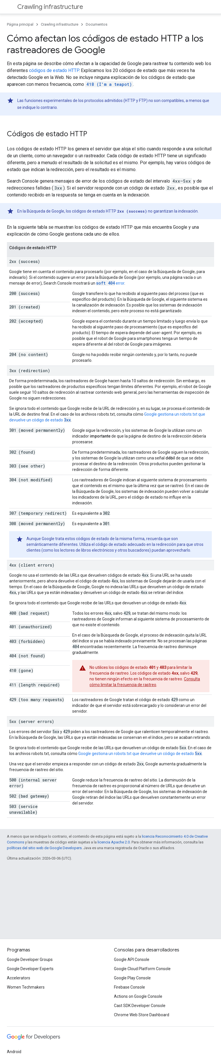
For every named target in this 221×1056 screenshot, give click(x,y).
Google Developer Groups (30, 959)
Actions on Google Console (138, 996)
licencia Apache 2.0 (114, 842)
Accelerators (18, 978)
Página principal (20, 24)
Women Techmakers (26, 987)
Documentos (96, 24)
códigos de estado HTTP (54, 70)
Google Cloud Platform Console (142, 968)
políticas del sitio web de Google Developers (44, 848)
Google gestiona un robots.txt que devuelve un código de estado (140, 753)
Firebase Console (129, 987)
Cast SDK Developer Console (139, 1005)
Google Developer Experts (30, 968)
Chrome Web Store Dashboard (141, 1015)
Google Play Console (132, 978)
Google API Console (131, 959)
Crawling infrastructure (50, 7)
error (110, 283)
